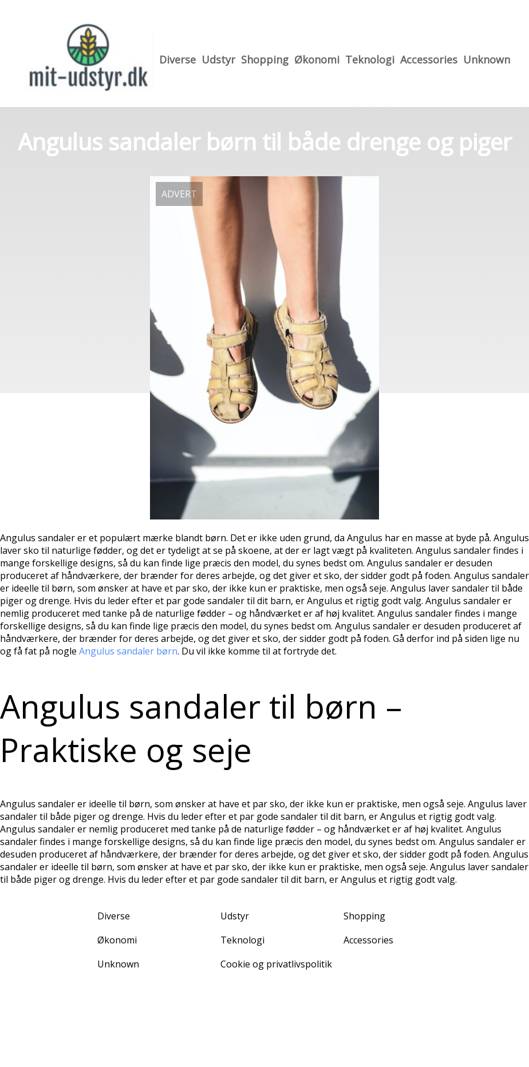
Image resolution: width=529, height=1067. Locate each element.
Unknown (486, 59)
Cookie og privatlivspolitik (276, 964)
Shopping (265, 59)
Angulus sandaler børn (128, 651)
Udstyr (218, 59)
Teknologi (369, 59)
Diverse (177, 59)
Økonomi (316, 59)
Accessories (428, 59)
